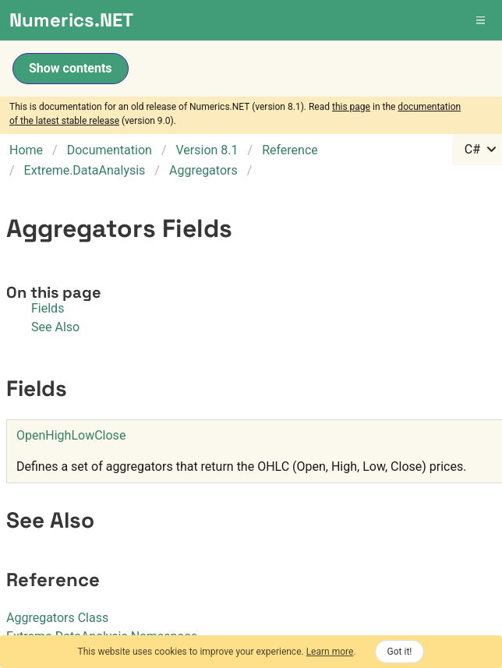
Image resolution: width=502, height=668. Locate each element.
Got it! (399, 651)
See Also (55, 327)
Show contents (70, 68)
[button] (481, 20)
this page (351, 106)
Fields (47, 308)
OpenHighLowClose (71, 435)
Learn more (330, 651)
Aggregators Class (57, 617)
